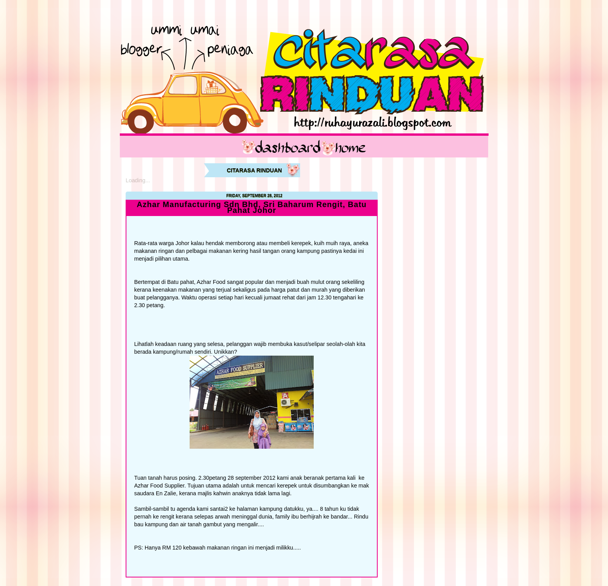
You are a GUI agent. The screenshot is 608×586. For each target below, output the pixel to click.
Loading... (138, 180)
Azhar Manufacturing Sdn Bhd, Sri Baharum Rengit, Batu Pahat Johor (251, 207)
